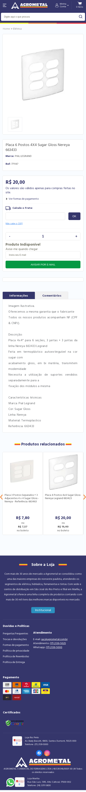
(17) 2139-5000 (54, 647)
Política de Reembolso (16, 656)
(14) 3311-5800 (44, 785)
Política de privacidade (16, 651)
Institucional (43, 610)
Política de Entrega (14, 662)
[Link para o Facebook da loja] (39, 753)
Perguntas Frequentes (15, 634)
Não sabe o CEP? (14, 223)
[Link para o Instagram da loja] (47, 753)
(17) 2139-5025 (58, 643)
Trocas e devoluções (15, 639)
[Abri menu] (4, 5)
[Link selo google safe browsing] (14, 722)
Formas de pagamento (16, 645)
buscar (80, 16)
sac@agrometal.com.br (54, 639)
